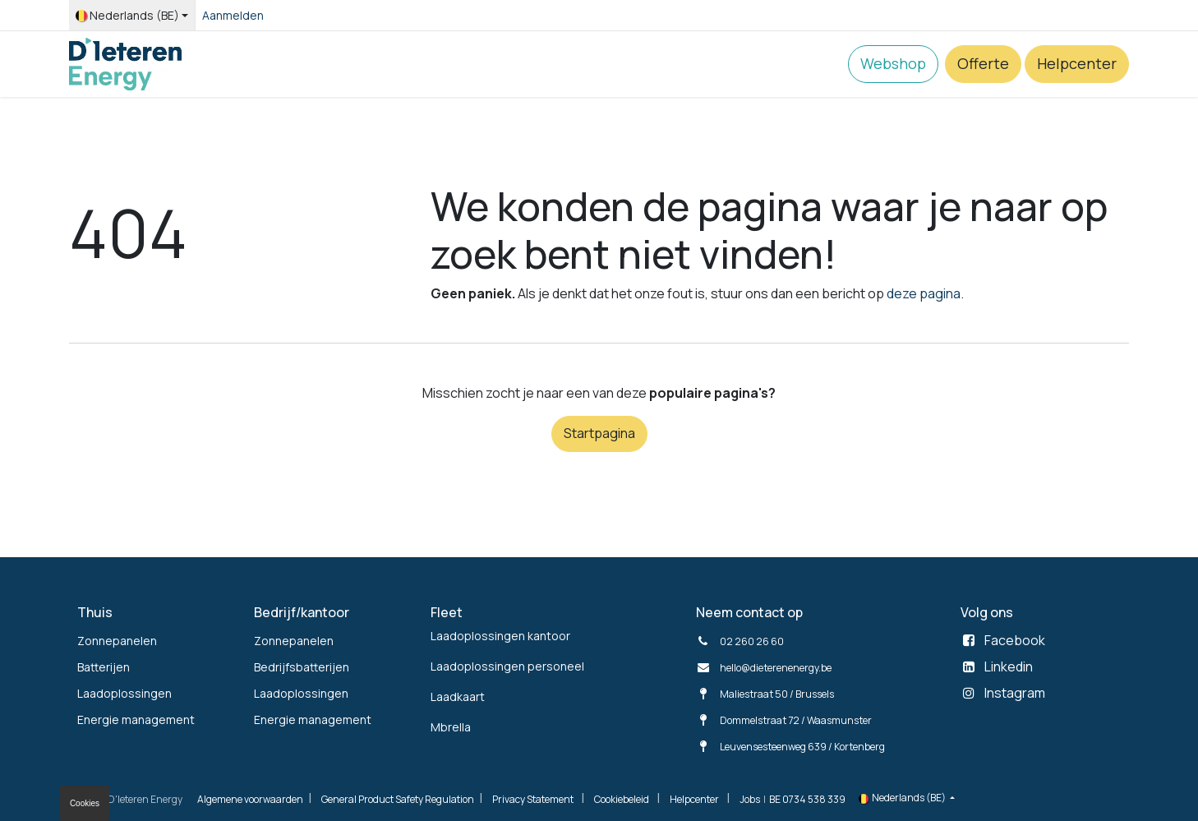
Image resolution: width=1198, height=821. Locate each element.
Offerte (983, 63)
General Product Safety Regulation (397, 799)
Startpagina (599, 433)
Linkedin (1008, 666)
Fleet (447, 612)
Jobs (750, 799)
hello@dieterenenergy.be (776, 668)
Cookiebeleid (621, 799)
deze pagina (924, 293)
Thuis (95, 612)
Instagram (1014, 693)
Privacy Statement (533, 799)
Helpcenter (1077, 63)
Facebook (1014, 640)
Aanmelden (233, 15)
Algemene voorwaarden (250, 799)
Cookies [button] (84, 803)
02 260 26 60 (752, 641)
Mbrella (451, 727)
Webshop (893, 63)
